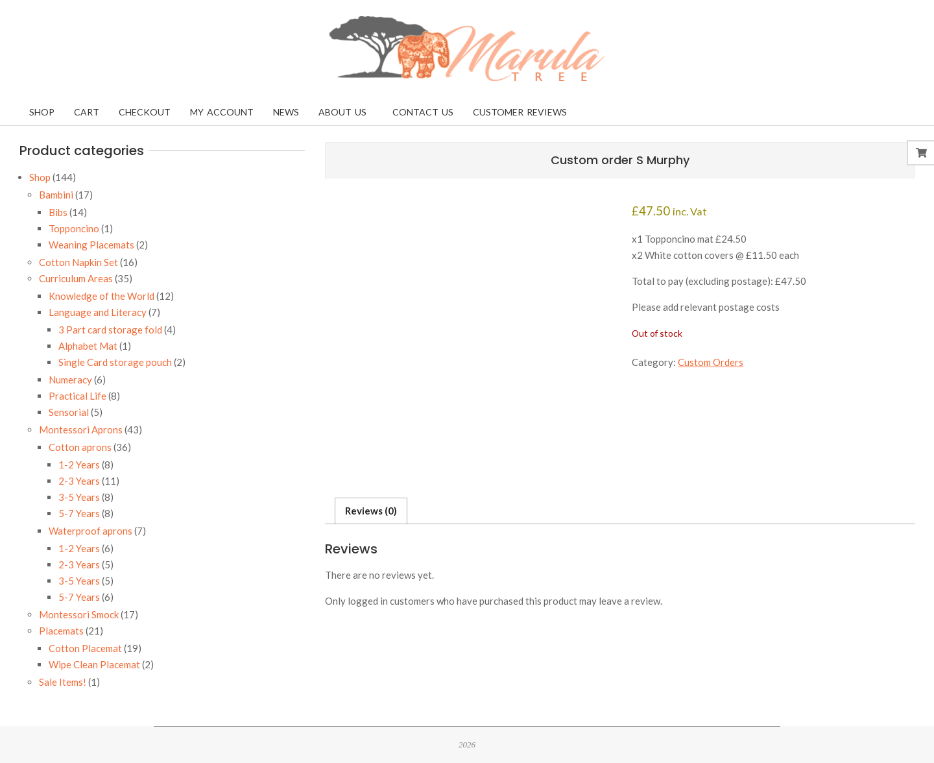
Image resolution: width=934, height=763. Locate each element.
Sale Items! (62, 682)
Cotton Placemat (85, 648)
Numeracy (70, 379)
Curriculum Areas (76, 278)
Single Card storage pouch (115, 362)
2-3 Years (79, 481)
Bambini (56, 194)
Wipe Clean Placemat (94, 664)
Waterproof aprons (90, 531)
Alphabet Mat (87, 346)
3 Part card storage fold (110, 329)
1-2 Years (79, 464)
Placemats (61, 630)
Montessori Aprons (81, 429)
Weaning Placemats (91, 244)
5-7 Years (79, 513)
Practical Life (77, 396)
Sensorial (69, 412)
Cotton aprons (80, 447)
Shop (40, 177)
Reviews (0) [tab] (371, 510)
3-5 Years (79, 497)
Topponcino (74, 228)
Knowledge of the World (101, 296)
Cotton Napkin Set (78, 262)
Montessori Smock (79, 614)
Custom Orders (710, 362)
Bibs (58, 212)
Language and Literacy (98, 312)
